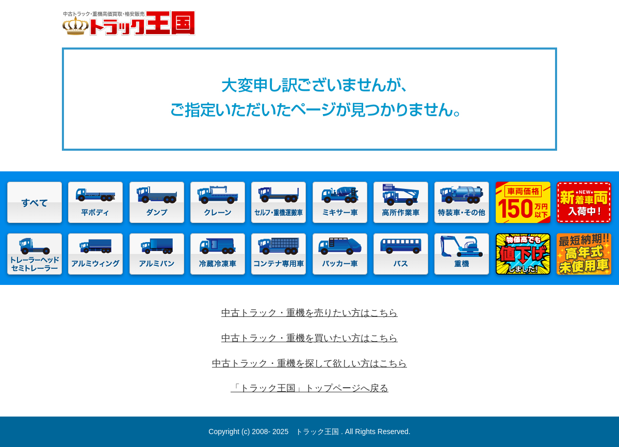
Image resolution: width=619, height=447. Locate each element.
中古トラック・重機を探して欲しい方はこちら (309, 363)
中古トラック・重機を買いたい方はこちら (309, 338)
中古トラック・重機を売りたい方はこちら (309, 313)
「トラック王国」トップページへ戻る (309, 388)
